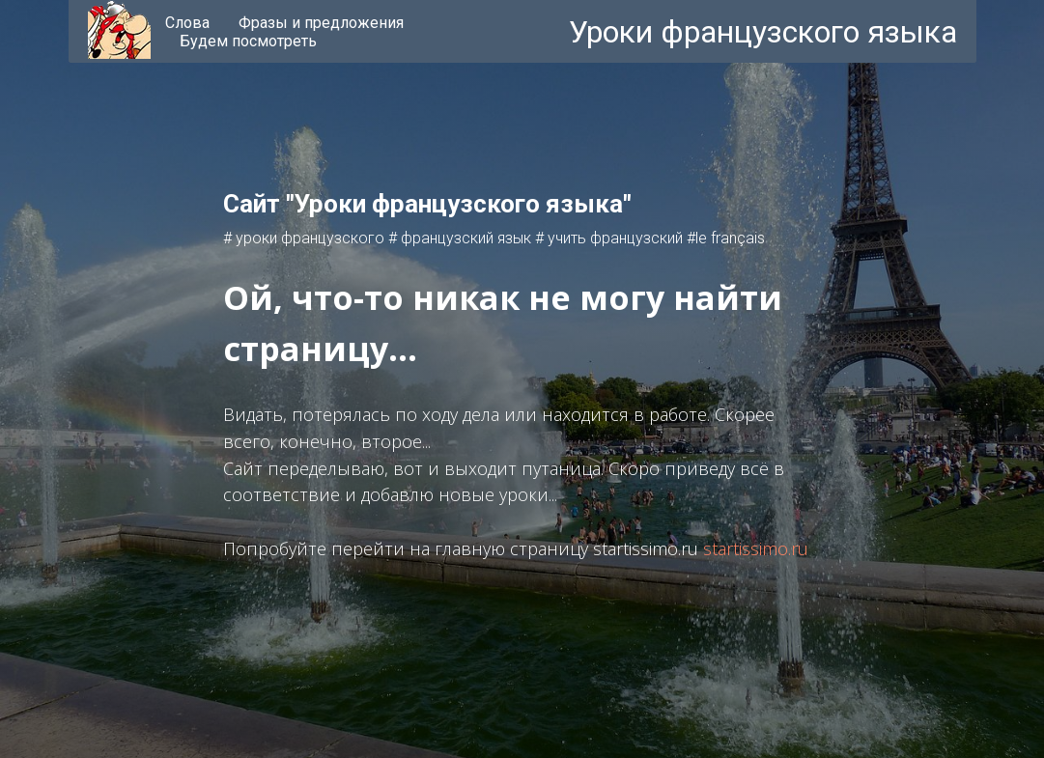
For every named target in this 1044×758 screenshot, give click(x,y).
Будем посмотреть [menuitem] (248, 41)
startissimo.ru (755, 548)
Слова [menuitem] (187, 23)
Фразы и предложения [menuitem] (321, 23)
